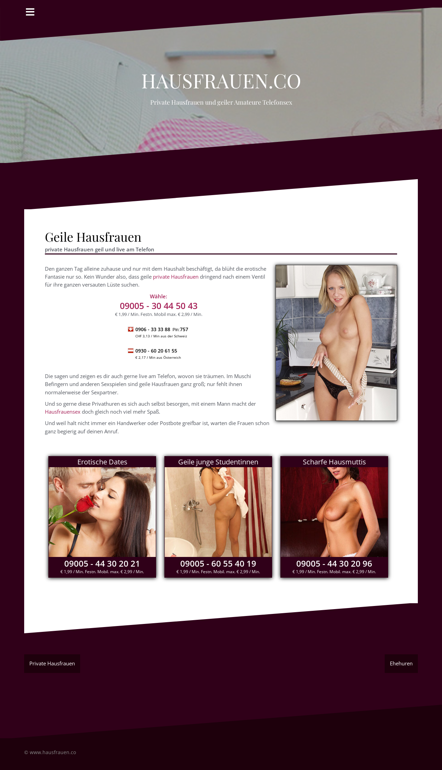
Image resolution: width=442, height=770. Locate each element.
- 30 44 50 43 (159, 305)
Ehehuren (401, 663)
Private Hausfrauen (52, 663)
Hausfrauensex (62, 411)
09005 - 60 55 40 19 (218, 563)
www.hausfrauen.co (53, 752)
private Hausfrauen (176, 276)
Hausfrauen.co (221, 77)
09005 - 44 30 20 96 (334, 563)
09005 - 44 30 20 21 (102, 563)
